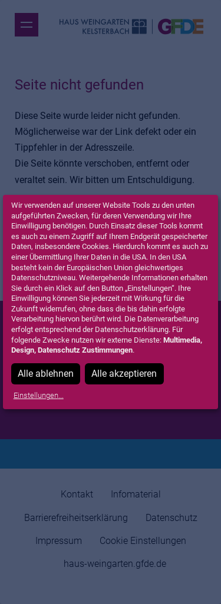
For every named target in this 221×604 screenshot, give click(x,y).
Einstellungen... (39, 395)
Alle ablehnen (46, 373)
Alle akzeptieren (124, 373)
